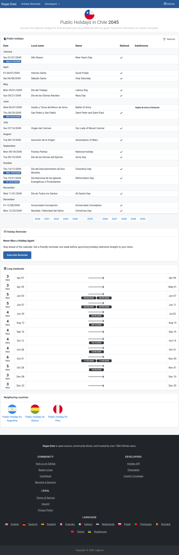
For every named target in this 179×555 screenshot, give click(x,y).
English (15, 524)
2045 (90, 218)
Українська (100, 531)
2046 (105, 218)
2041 (47, 218)
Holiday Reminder (31, 3)
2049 (133, 218)
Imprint (46, 504)
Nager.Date (9, 4)
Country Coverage (133, 476)
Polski (127, 524)
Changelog (133, 469)
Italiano (88, 524)
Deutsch (32, 524)
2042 (56, 218)
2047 (114, 218)
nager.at (99, 550)
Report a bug (46, 469)
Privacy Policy (45, 510)
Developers (51, 3)
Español (51, 524)
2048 (124, 218)
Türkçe (80, 531)
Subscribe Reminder (17, 255)
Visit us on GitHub (45, 463)
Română (165, 524)
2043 (66, 218)
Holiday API (133, 463)
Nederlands (108, 524)
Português (146, 524)
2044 (75, 218)
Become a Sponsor (45, 482)
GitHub (169, 3)
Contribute (45, 476)
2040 (37, 218)
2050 (143, 218)
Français (70, 524)
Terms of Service (45, 497)
